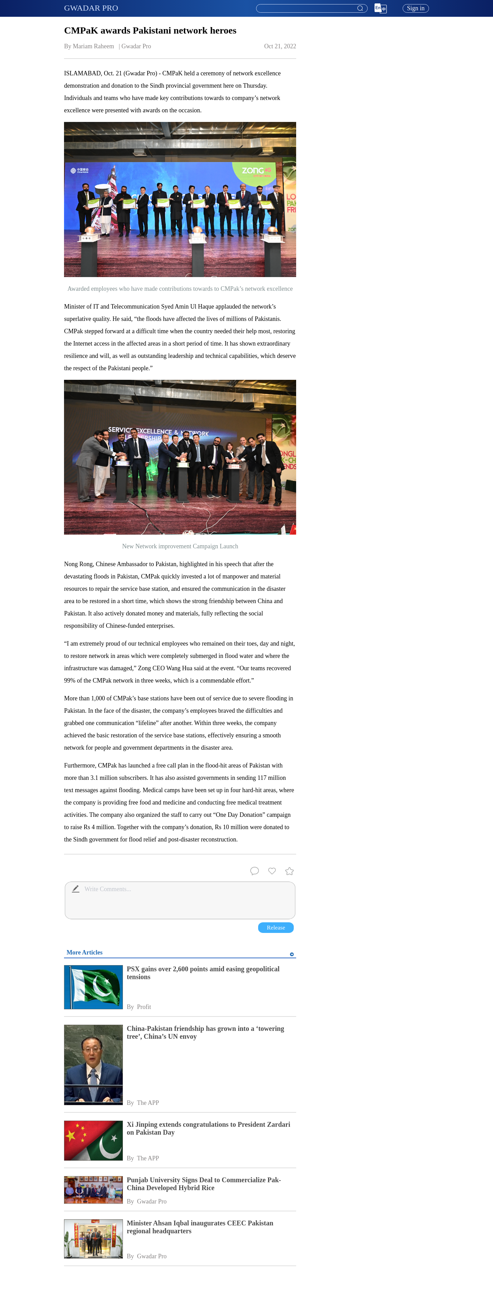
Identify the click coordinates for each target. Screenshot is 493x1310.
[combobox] (311, 8)
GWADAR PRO (91, 7)
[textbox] (311, 8)
